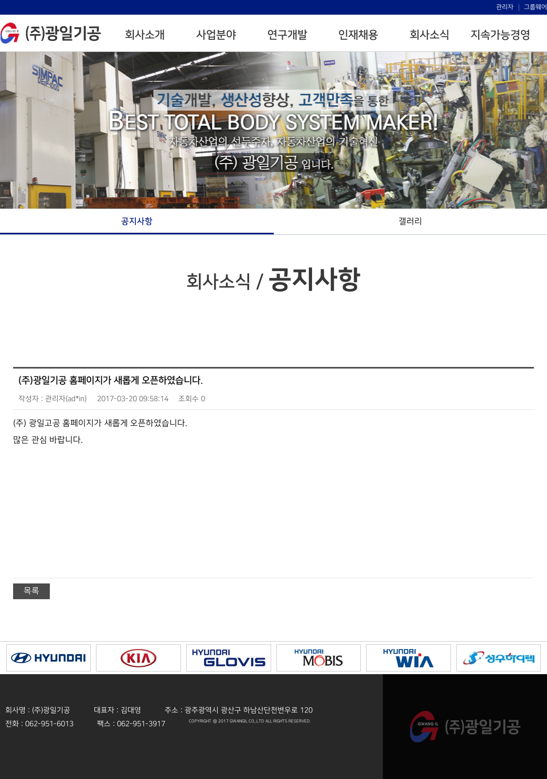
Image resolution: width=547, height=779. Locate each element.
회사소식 (429, 35)
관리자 (504, 7)
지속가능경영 (500, 35)
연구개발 (287, 35)
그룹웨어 (535, 7)
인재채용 (358, 35)
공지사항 (137, 221)
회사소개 (145, 35)
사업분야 (216, 35)
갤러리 (410, 221)
